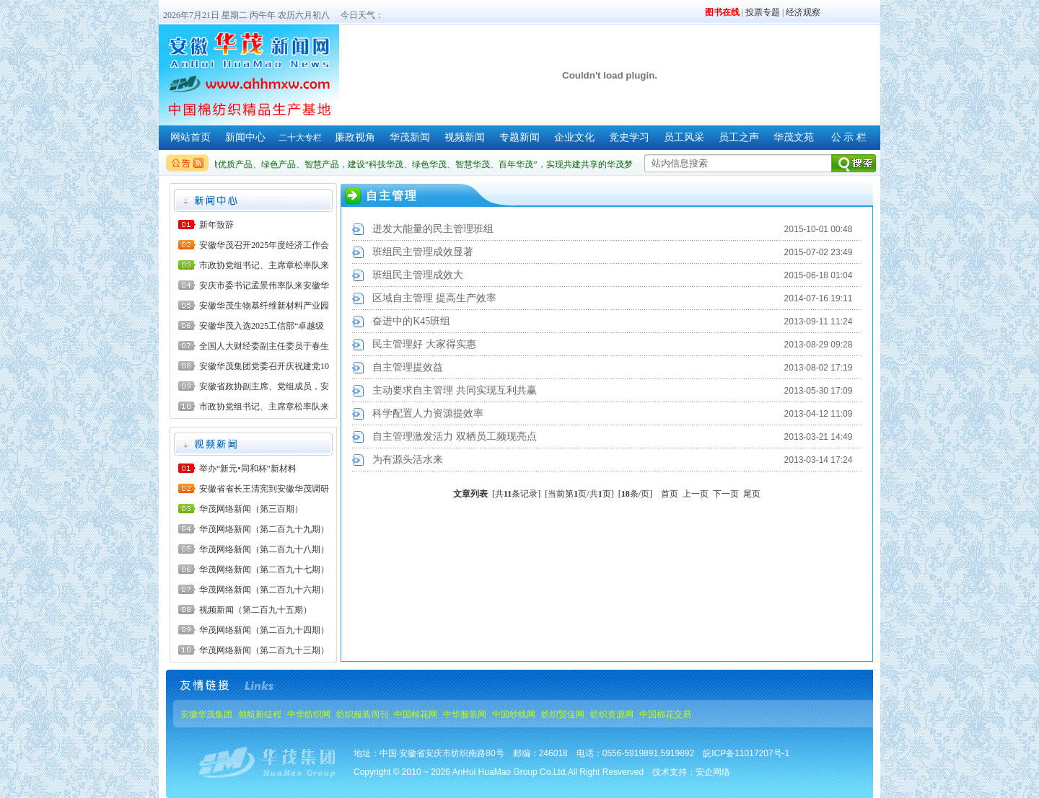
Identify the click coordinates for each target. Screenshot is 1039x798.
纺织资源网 (612, 714)
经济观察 (803, 12)
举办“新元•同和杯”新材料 (248, 469)
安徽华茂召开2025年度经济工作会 (264, 245)
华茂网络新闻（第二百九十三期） (264, 650)
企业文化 (574, 137)
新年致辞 (216, 225)
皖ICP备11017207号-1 (746, 753)
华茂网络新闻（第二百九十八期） (264, 549)
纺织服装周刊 (362, 714)
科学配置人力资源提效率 (427, 413)
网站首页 (190, 137)
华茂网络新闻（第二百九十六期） (264, 590)
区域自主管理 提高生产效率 (434, 298)
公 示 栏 (849, 137)
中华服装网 (464, 714)
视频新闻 (464, 137)
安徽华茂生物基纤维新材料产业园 (264, 306)
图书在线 (722, 12)
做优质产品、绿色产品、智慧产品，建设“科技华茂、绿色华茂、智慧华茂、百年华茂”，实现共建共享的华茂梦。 (427, 164)
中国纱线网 (513, 714)
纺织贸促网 (562, 714)
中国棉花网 (415, 714)
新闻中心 (245, 137)
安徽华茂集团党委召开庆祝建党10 (264, 366)
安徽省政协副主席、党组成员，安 (264, 386)
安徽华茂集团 (206, 714)
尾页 (751, 494)
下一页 (726, 494)
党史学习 (629, 137)
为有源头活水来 (407, 459)
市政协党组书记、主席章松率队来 (264, 265)
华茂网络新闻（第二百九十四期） (264, 630)
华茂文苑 (793, 137)
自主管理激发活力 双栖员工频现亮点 (454, 436)
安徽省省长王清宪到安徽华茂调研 (264, 489)
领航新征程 (259, 714)
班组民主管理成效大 (417, 275)
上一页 (696, 494)
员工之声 (739, 137)
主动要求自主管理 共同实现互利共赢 (454, 390)
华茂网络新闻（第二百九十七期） (264, 569)
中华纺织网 (308, 714)
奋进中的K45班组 (411, 321)
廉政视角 (355, 137)
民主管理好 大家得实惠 (424, 344)
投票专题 (762, 12)
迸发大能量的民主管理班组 (433, 228)
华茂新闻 (410, 137)
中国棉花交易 (665, 714)
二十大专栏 (300, 138)
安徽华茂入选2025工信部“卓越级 (261, 326)
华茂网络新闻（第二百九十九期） (264, 529)
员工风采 (684, 137)
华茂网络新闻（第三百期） (251, 509)
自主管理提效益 (407, 367)
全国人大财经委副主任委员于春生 (264, 346)
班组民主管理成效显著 (422, 252)
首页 (669, 494)
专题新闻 (519, 137)
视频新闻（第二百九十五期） (255, 610)
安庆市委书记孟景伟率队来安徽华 (264, 285)
